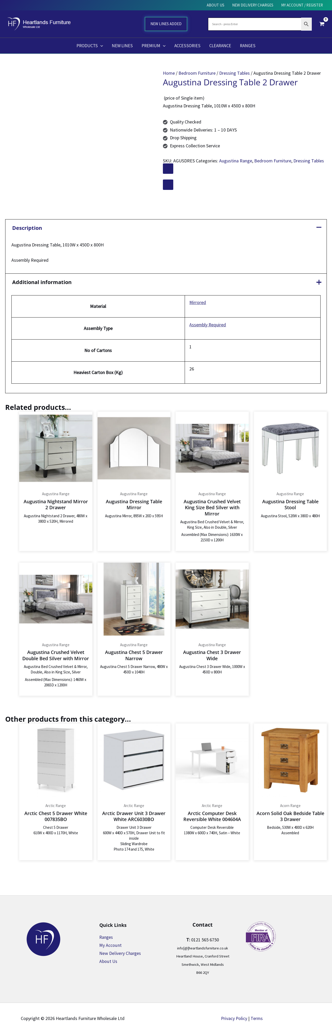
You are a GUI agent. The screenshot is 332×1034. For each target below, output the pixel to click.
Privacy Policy (234, 1018)
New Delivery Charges (120, 953)
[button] (100, 45)
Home (169, 73)
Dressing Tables (234, 73)
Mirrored (197, 303)
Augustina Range (235, 161)
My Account (110, 945)
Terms (257, 1018)
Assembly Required (207, 325)
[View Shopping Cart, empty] (322, 24)
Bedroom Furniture (197, 73)
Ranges (106, 937)
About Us (108, 961)
